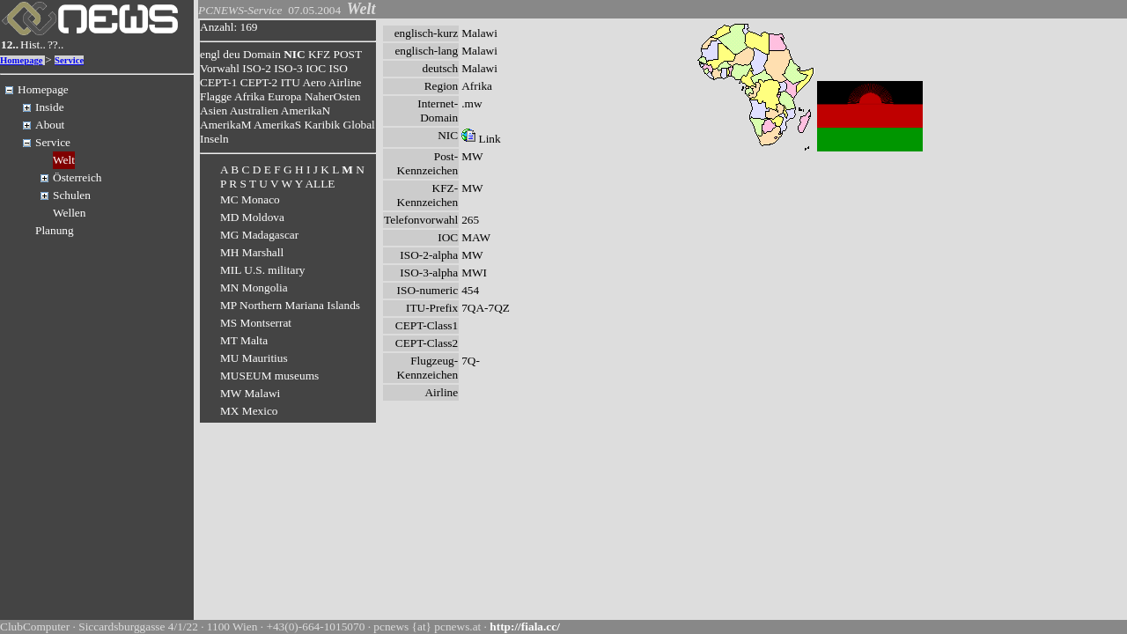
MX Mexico (249, 410)
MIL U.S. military (263, 269)
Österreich (77, 177)
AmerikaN (305, 110)
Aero (314, 82)
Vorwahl (219, 68)
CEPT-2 (258, 82)
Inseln (214, 138)
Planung (54, 230)
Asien (213, 110)
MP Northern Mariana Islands (290, 305)
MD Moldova (252, 217)
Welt (64, 159)
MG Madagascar (259, 234)
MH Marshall (252, 252)
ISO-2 (256, 68)
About (49, 124)
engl (210, 54)
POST (348, 54)
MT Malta (244, 340)
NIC (294, 54)
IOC (316, 68)
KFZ (319, 54)
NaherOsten (333, 96)
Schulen (72, 195)
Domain (262, 54)
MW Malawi (250, 393)
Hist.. (33, 44)
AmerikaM (225, 124)
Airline (345, 82)
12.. (9, 44)
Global (359, 124)
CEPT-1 (218, 82)
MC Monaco (250, 199)
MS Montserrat (255, 322)
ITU (290, 82)
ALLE (320, 183)
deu (231, 54)
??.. (56, 44)
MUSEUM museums (269, 375)
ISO (337, 68)
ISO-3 (288, 68)
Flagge (216, 96)
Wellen (69, 212)
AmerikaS (277, 124)
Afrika (249, 96)
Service (69, 60)
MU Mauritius (254, 358)
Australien (254, 110)
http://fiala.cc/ (525, 626)
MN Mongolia (254, 287)
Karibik (322, 124)
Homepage (21, 60)
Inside (49, 107)
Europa (285, 96)
